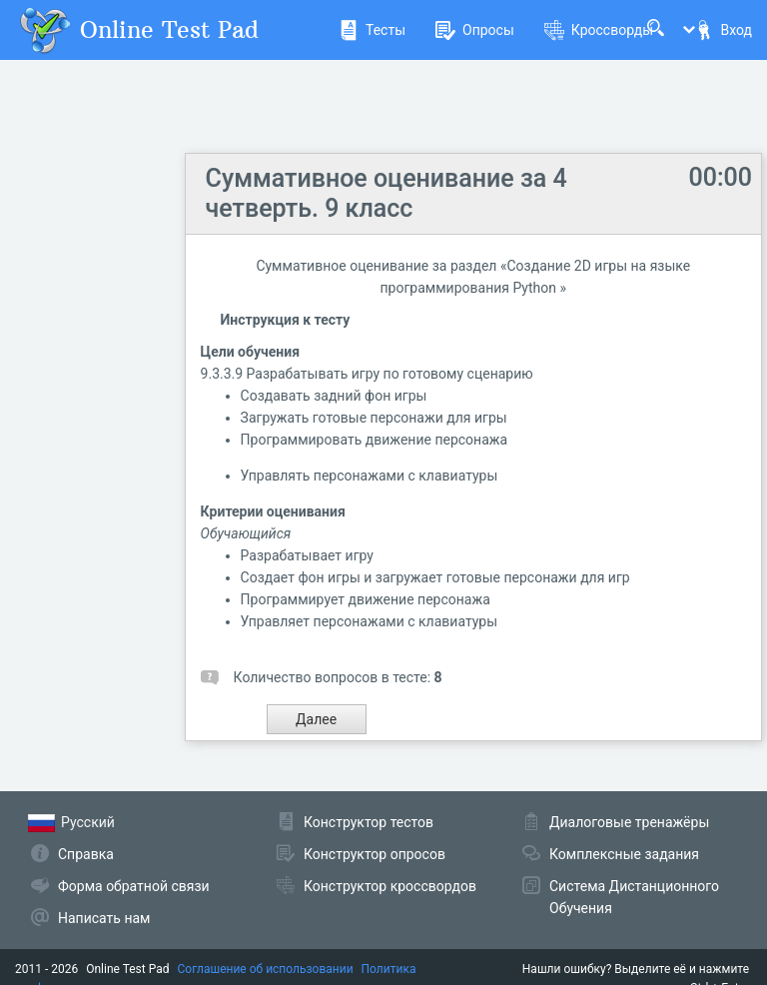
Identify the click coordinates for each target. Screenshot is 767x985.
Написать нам (104, 918)
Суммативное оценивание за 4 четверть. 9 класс (386, 193)
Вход (723, 30)
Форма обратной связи (134, 886)
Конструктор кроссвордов (390, 886)
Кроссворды (598, 30)
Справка (86, 854)
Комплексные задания (624, 854)
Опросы (474, 30)
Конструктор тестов (368, 822)
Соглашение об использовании (266, 969)
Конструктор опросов (374, 854)
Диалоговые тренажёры (629, 822)
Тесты (372, 30)
